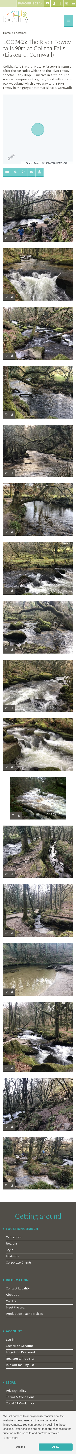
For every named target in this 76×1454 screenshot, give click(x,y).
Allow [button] (55, 1446)
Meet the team (16, 1308)
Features (12, 1256)
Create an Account (19, 1346)
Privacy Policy (16, 1391)
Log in (10, 1340)
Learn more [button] (11, 1437)
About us (12, 1295)
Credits (11, 1301)
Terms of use (32, 163)
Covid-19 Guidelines (20, 1403)
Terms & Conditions (20, 1397)
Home (7, 33)
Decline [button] (20, 1446)
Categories (14, 1237)
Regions (12, 1244)
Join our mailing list (20, 1365)
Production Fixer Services (24, 1314)
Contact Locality (18, 1288)
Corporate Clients (19, 1263)
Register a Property (20, 1359)
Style (9, 1250)
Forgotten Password (20, 1352)
